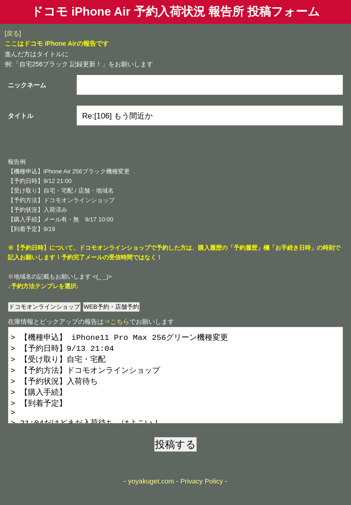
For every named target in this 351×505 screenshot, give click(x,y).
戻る (12, 33)
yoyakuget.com (151, 499)
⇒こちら (116, 321)
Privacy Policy (201, 499)
